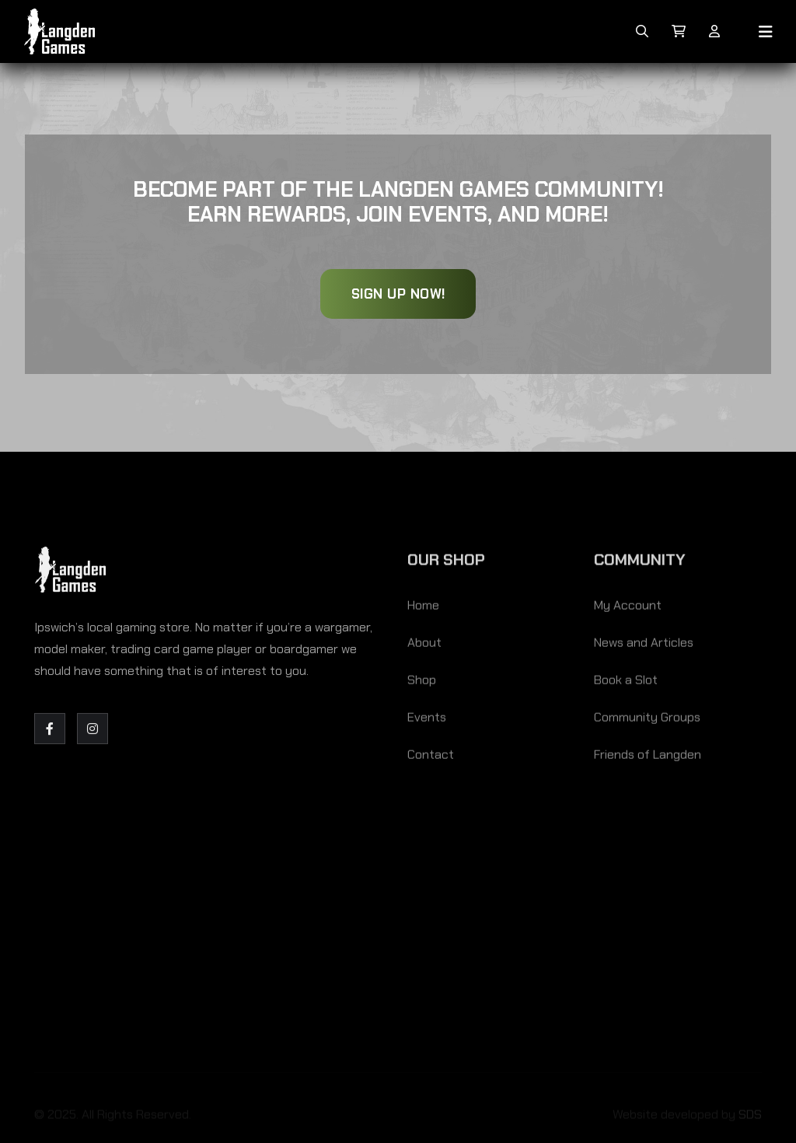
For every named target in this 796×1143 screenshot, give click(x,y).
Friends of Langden (647, 757)
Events (426, 719)
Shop (421, 682)
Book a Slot (626, 682)
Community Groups (647, 719)
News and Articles (643, 645)
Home (423, 607)
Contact (430, 757)
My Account (628, 607)
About (424, 645)
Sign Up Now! (398, 293)
